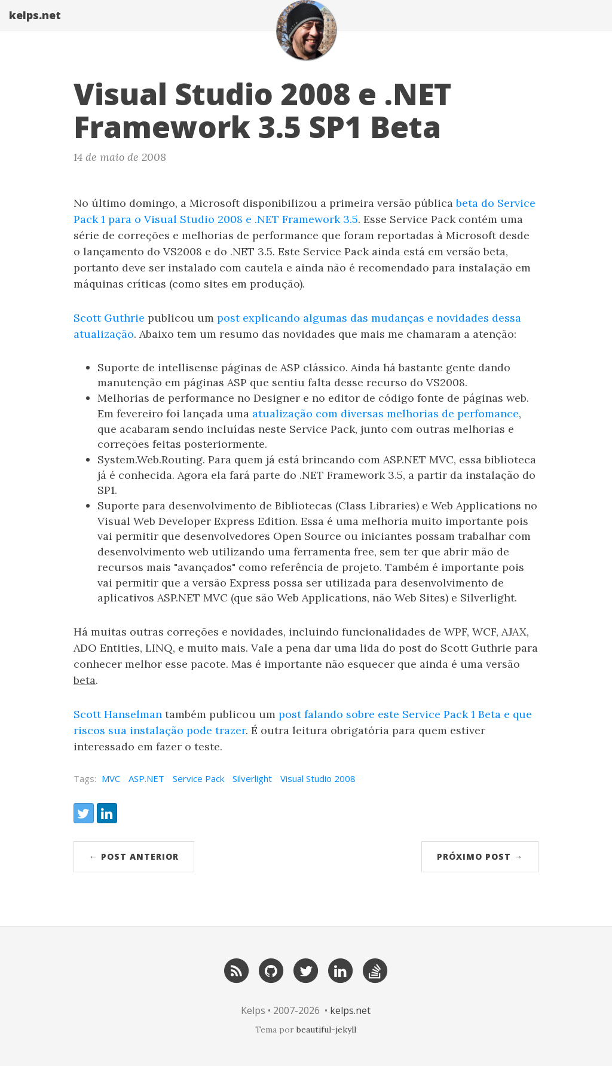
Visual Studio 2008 (318, 778)
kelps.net (35, 27)
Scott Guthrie (109, 318)
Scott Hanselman (118, 714)
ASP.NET (146, 778)
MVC (111, 778)
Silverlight (252, 778)
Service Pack (198, 778)
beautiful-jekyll (326, 1029)
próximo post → (480, 856)
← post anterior (134, 856)
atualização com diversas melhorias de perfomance (385, 413)
